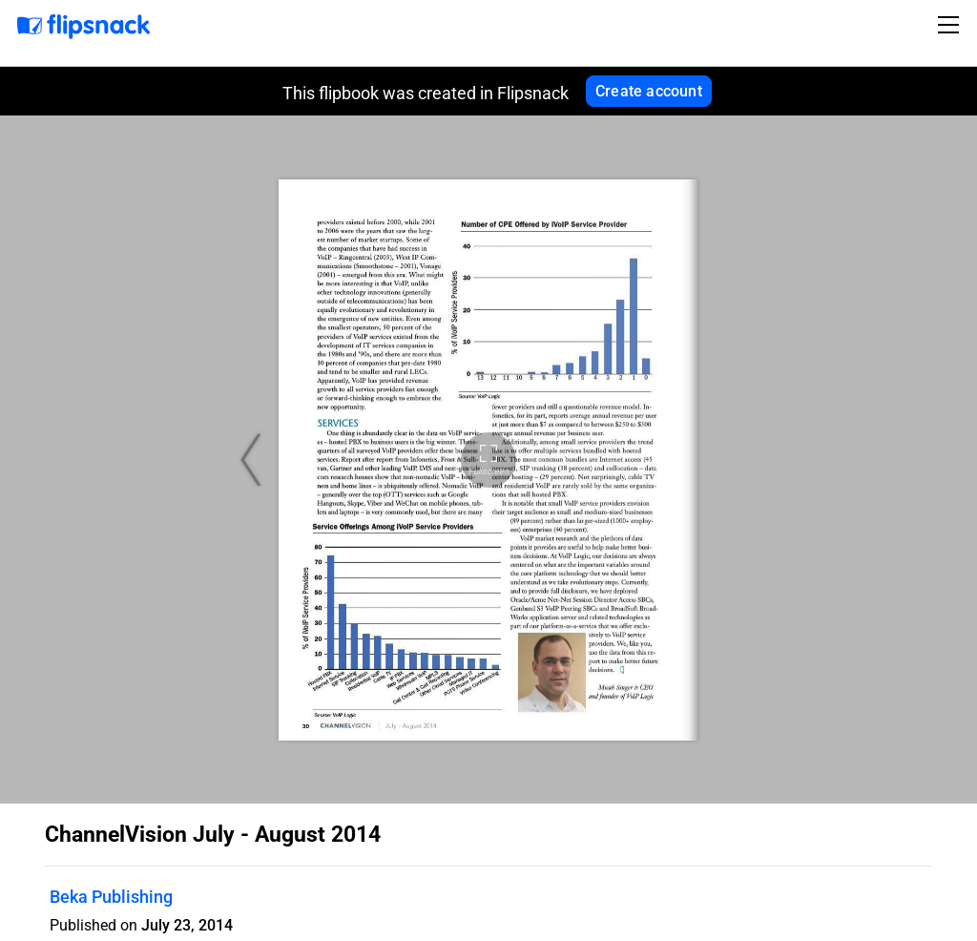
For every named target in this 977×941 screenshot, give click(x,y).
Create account (648, 91)
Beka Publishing (111, 897)
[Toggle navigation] (951, 25)
